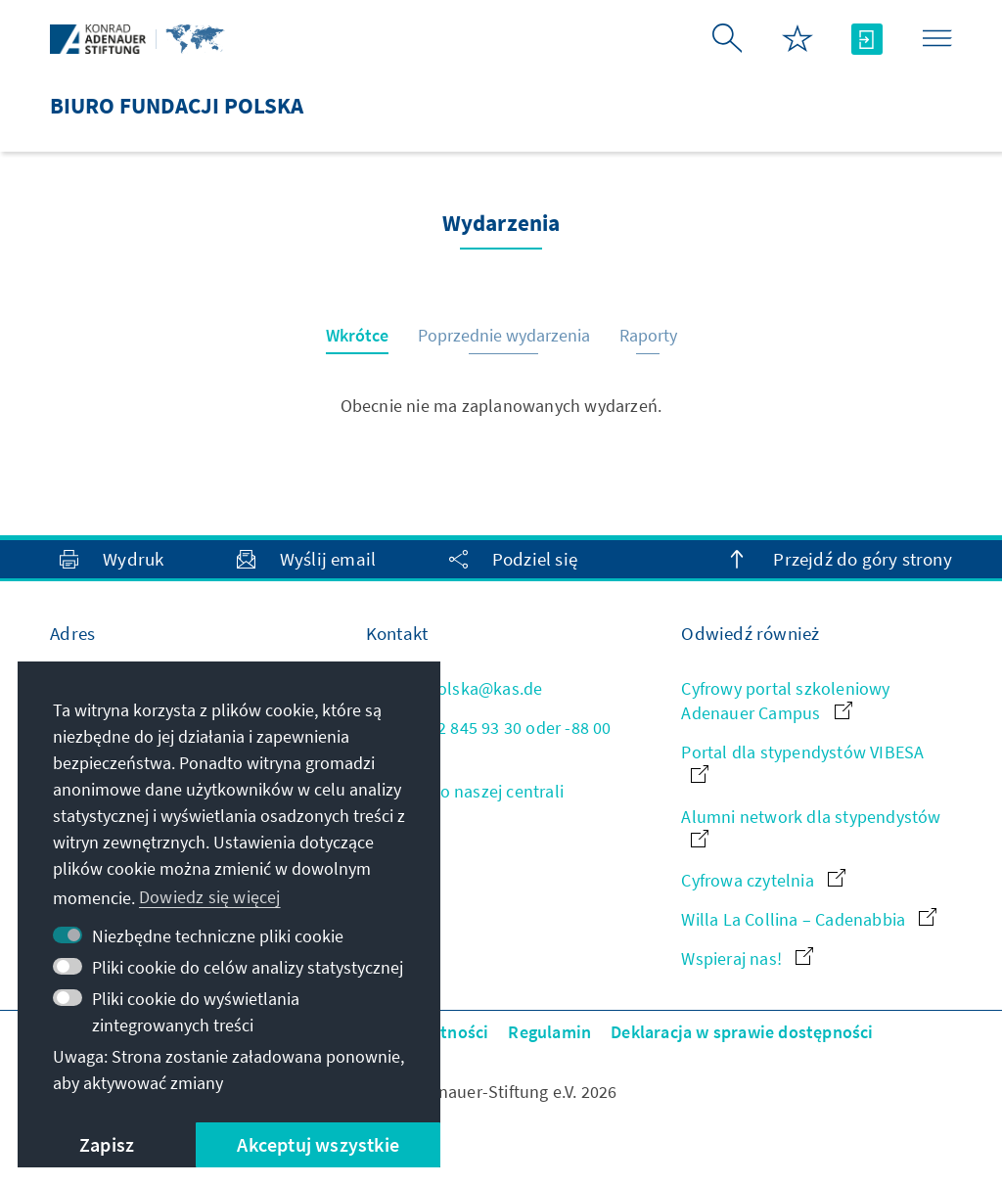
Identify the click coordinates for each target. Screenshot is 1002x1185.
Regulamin (549, 1032)
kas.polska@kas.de (454, 688)
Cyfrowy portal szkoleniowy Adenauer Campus (785, 700)
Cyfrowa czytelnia (763, 880)
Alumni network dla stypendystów (810, 826)
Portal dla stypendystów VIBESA (802, 762)
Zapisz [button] (106, 1144)
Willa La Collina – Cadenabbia (808, 919)
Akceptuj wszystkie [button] (318, 1144)
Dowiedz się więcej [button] (210, 897)
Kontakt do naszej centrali (465, 791)
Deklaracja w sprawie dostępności (742, 1032)
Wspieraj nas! (747, 958)
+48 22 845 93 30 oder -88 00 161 (489, 739)
